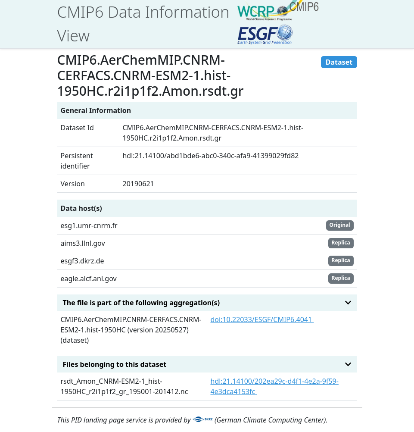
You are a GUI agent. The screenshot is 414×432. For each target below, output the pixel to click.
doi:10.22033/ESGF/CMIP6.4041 (262, 319)
